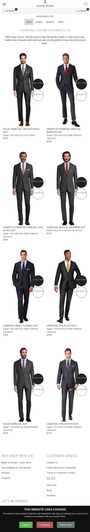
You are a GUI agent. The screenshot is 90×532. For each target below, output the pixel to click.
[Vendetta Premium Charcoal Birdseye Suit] (67, 90)
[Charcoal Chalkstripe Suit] (67, 384)
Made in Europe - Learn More (16, 462)
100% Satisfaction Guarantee (61, 467)
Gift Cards (52, 485)
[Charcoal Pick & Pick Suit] (67, 286)
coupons (6, 477)
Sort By (82, 10)
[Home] (45, 3)
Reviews (6, 472)
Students (51, 495)
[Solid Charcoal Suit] (23, 384)
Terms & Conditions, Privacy (61, 472)
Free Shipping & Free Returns (16, 467)
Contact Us (52, 462)
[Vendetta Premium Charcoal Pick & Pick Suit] (23, 188)
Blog (49, 490)
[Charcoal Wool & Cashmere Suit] (67, 188)
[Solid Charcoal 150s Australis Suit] (23, 90)
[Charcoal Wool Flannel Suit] (23, 286)
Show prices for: (45, 16)
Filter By (10, 10)
